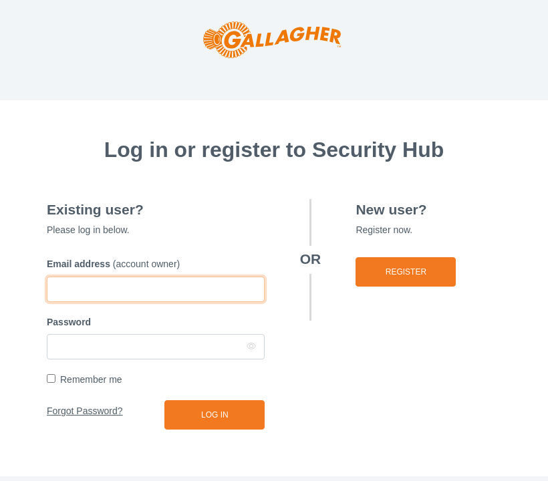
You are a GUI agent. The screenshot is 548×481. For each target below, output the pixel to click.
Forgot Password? (85, 411)
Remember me (91, 379)
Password (69, 322)
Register (406, 272)
